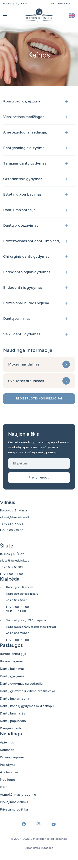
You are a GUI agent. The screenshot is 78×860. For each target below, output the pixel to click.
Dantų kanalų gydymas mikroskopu (27, 706)
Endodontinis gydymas (22, 287)
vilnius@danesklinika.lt (15, 517)
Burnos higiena (11, 661)
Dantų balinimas (16, 318)
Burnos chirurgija (13, 654)
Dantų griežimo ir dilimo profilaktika (27, 691)
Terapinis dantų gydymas (24, 163)
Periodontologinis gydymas (26, 272)
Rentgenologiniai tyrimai (24, 148)
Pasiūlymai (8, 765)
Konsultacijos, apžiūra (21, 101)
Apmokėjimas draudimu (18, 794)
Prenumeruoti (39, 477)
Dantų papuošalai (13, 721)
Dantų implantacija (19, 210)
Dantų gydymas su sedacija (21, 684)
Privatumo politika (14, 809)
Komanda (7, 750)
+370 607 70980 (18, 633)
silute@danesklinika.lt (14, 560)
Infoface (47, 848)
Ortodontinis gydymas (22, 179)
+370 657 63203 (11, 567)
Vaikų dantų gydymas (21, 334)
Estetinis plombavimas (22, 194)
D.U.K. (4, 787)
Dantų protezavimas (20, 225)
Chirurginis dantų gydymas (26, 256)
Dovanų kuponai (12, 757)
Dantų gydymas (12, 676)
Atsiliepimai (9, 772)
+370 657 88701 (17, 600)
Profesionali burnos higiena (26, 303)
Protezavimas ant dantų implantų (31, 241)
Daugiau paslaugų (13, 728)
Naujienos (8, 780)
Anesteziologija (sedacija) (25, 132)
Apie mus (7, 742)
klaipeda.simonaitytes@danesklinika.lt (31, 627)
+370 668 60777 (61, 3)
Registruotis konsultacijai (39, 398)
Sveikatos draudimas (26, 381)
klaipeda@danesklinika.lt (22, 593)
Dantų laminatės (12, 713)
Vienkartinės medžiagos (23, 116)
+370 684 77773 (12, 524)
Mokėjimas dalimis (23, 364)
